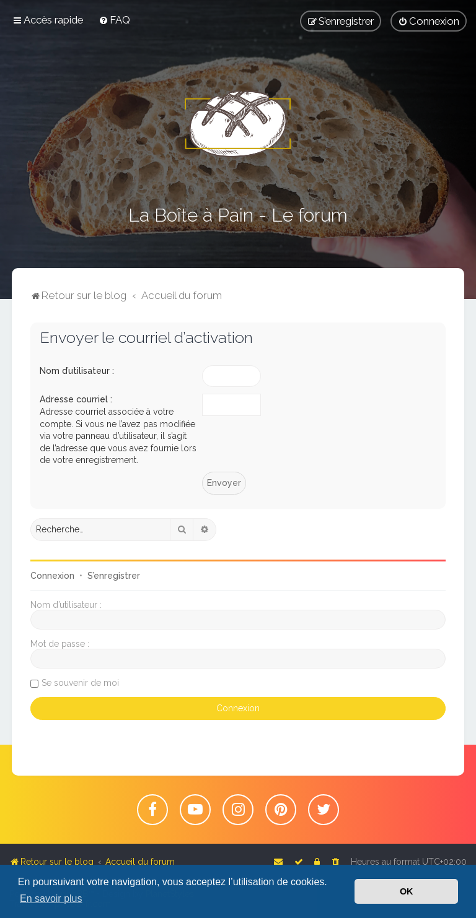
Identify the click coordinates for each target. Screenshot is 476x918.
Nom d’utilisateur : (77, 371)
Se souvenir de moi (80, 683)
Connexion (52, 576)
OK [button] (406, 891)
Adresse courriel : (76, 399)
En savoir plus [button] (51, 898)
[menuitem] (114, 20)
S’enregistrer (113, 576)
